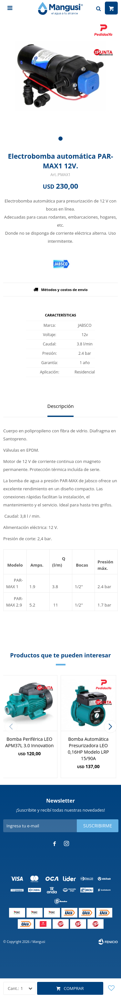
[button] (60, 139)
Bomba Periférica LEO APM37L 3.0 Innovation (29, 742)
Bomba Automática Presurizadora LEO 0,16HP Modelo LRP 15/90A (88, 748)
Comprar (74, 988)
